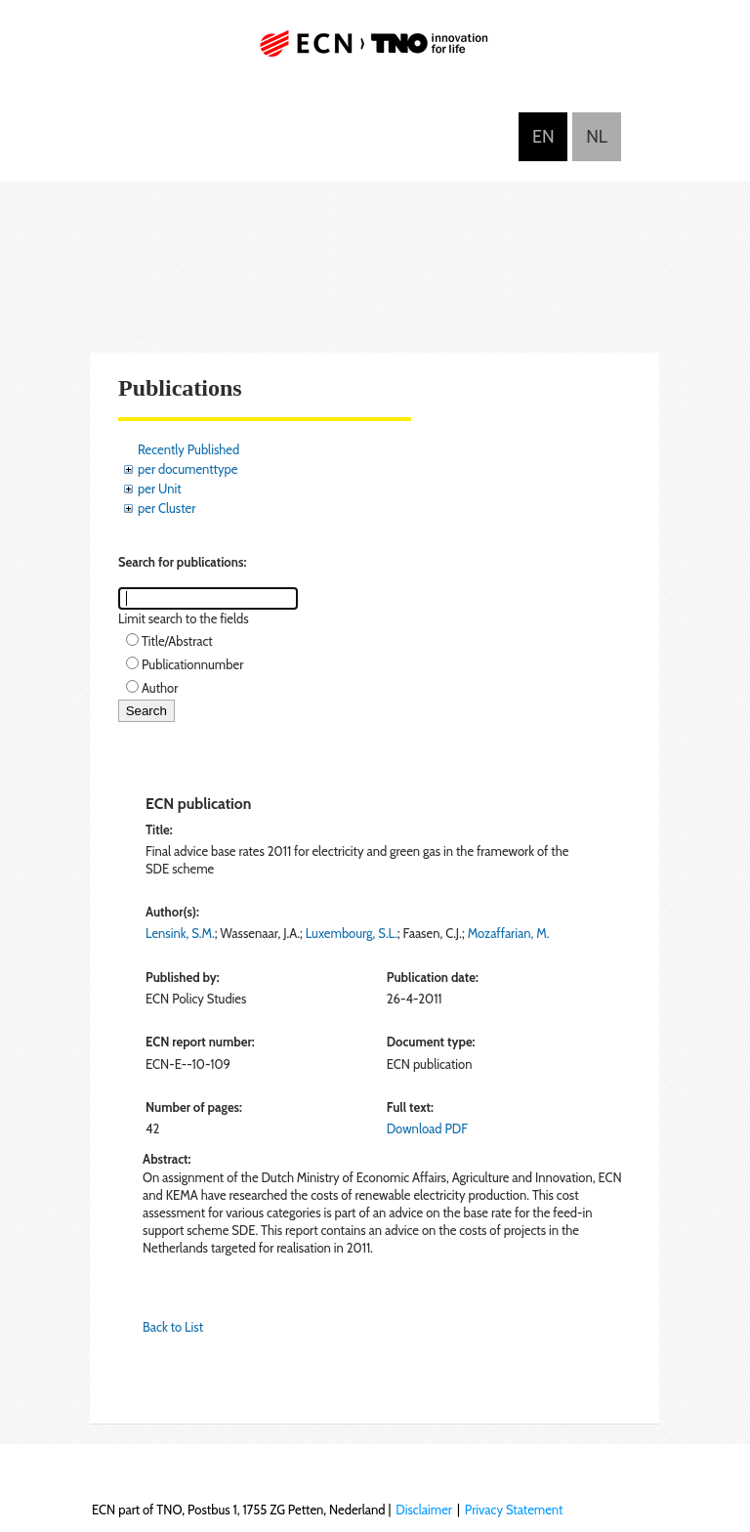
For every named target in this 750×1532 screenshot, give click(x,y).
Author (160, 688)
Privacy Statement (514, 1509)
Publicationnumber (192, 664)
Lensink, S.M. (180, 933)
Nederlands (596, 136)
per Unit (160, 488)
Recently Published (188, 449)
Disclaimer (424, 1509)
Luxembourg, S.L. (351, 933)
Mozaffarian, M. (509, 933)
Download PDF (427, 1128)
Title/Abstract (177, 641)
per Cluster (166, 508)
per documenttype (187, 469)
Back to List (173, 1327)
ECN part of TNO (375, 51)
